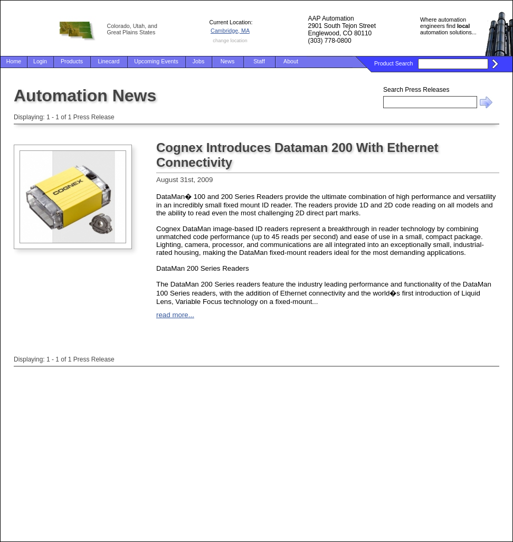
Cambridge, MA (230, 30)
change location (230, 40)
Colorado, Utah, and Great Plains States (132, 29)
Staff (259, 61)
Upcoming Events (156, 61)
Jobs (199, 61)
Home (13, 61)
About (290, 61)
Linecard (109, 61)
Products (72, 61)
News (228, 61)
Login (40, 61)
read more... (175, 315)
